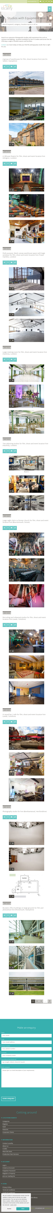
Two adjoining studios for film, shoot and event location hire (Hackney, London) (25, 444)
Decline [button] (9, 1208)
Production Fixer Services (11, 1154)
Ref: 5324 (7, 249)
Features (5, 1129)
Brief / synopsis (5, 1067)
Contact (3, 45)
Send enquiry (8, 1098)
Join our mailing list (9, 1176)
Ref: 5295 (7, 710)
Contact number (5, 1046)
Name (2, 1033)
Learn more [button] (13, 1205)
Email (2, 1039)
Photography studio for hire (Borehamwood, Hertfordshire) (25, 811)
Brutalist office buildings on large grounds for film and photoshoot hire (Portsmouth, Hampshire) (23, 909)
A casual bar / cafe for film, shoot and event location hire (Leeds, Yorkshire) (24, 715)
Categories (6, 1121)
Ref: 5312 (7, 348)
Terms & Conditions (9, 1190)
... (45, 1001)
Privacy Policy (7, 1187)
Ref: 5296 (7, 613)
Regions (5, 1124)
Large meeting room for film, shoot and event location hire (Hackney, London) (25, 353)
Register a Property (9, 1173)
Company (3, 1053)
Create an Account (8, 1168)
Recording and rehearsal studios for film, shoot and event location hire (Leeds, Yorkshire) (24, 618)
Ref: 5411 (7, 55)
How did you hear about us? (8, 1059)
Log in (4, 1165)
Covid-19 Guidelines (9, 1193)
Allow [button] (22, 1208)
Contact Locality (8, 1143)
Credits (5, 1149)
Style (4, 1127)
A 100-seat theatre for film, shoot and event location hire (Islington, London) (24, 157)
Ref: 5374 (7, 152)
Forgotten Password (9, 1171)
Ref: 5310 (7, 439)
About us (5, 1146)
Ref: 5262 (7, 904)
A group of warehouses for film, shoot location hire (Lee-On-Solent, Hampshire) (25, 60)
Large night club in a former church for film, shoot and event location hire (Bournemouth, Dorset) (25, 521)
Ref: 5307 (7, 516)
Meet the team (7, 1151)
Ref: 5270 (7, 807)
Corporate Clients (8, 1132)
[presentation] (14, 1092)
